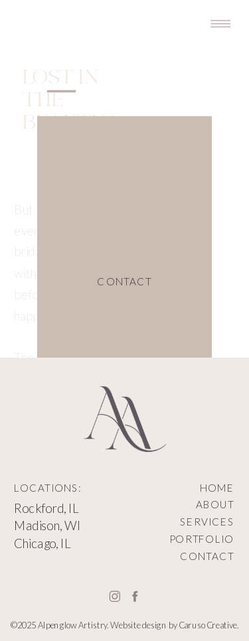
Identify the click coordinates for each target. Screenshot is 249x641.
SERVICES (207, 522)
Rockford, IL (46, 508)
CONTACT (207, 556)
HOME (217, 487)
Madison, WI (47, 525)
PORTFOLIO (201, 539)
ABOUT (215, 504)
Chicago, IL (43, 542)
